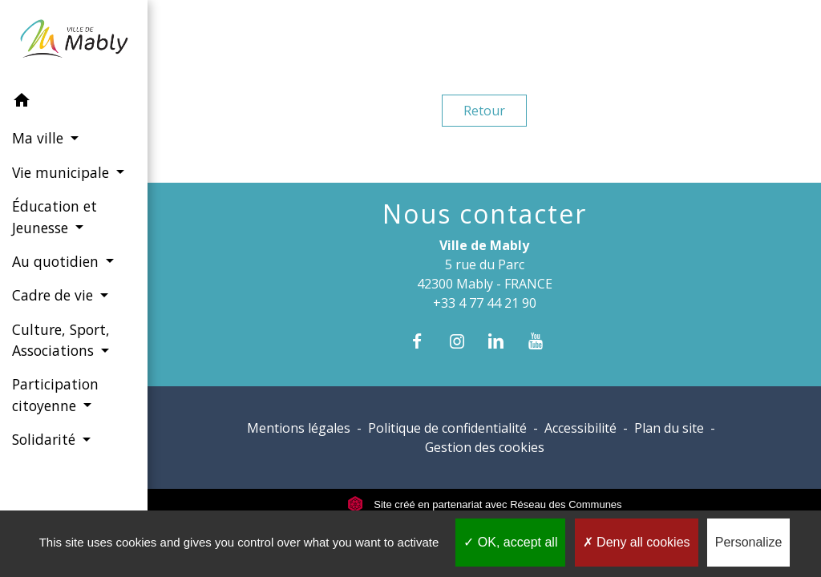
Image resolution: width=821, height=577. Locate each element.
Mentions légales (298, 428)
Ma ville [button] (39, 137)
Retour (484, 110)
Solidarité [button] (45, 439)
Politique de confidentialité (447, 428)
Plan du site (669, 428)
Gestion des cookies (484, 447)
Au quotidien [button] (57, 261)
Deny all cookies (636, 542)
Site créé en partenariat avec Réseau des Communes (484, 504)
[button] (73, 102)
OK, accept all (510, 542)
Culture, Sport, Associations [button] (61, 340)
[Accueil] (73, 41)
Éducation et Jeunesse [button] (54, 216)
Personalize (749, 542)
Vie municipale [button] (62, 172)
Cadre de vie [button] (54, 295)
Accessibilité (580, 428)
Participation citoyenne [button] (55, 394)
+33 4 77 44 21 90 (484, 303)
